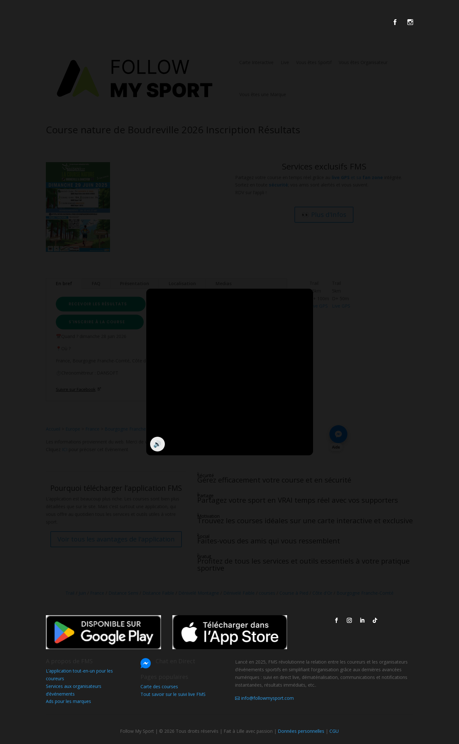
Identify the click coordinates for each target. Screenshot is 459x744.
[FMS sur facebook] (400, 23)
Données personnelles (301, 731)
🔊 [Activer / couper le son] (157, 444)
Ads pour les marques (68, 701)
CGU (334, 731)
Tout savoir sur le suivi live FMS (173, 694)
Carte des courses (159, 686)
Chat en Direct (175, 661)
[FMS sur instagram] (410, 23)
